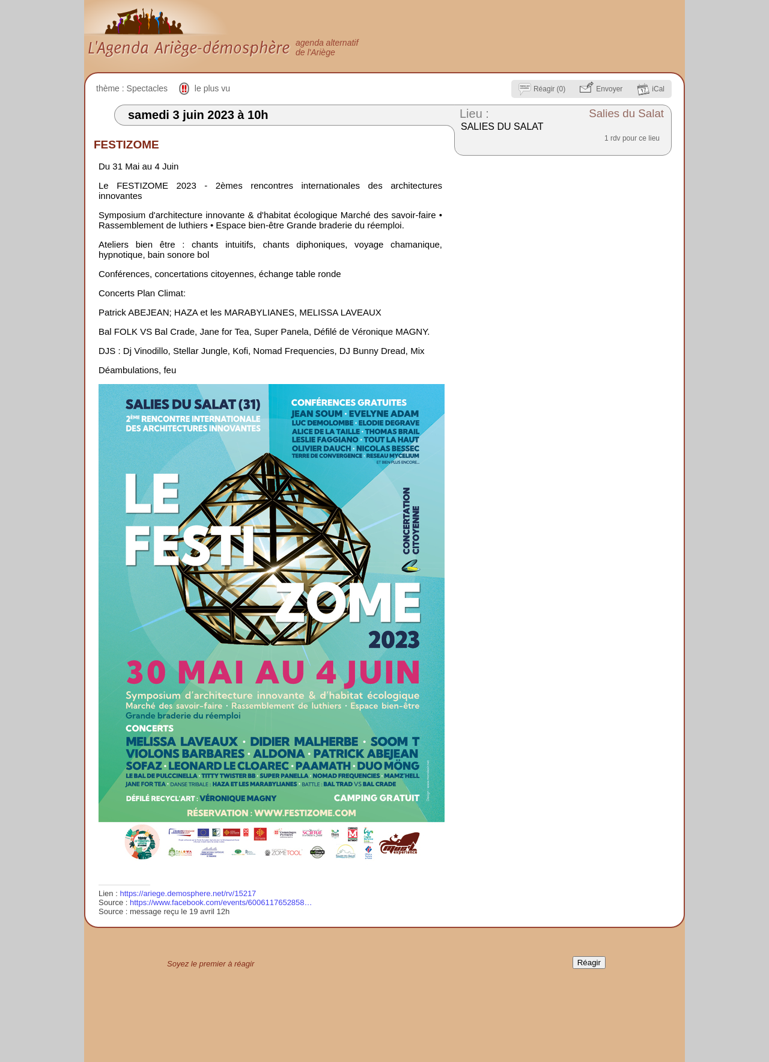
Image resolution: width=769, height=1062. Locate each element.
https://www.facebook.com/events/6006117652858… (221, 902)
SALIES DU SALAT (502, 126)
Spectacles (147, 88)
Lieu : (474, 113)
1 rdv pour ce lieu (632, 138)
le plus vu (212, 88)
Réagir (589, 962)
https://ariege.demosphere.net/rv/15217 (188, 893)
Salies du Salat (626, 113)
